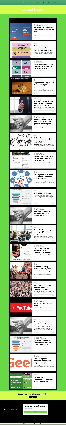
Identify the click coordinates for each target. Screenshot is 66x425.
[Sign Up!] (35, 412)
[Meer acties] (54, 25)
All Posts (11, 19)
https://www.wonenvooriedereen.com (11, 412)
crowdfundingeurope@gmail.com (12, 409)
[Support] (33, 397)
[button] (54, 20)
